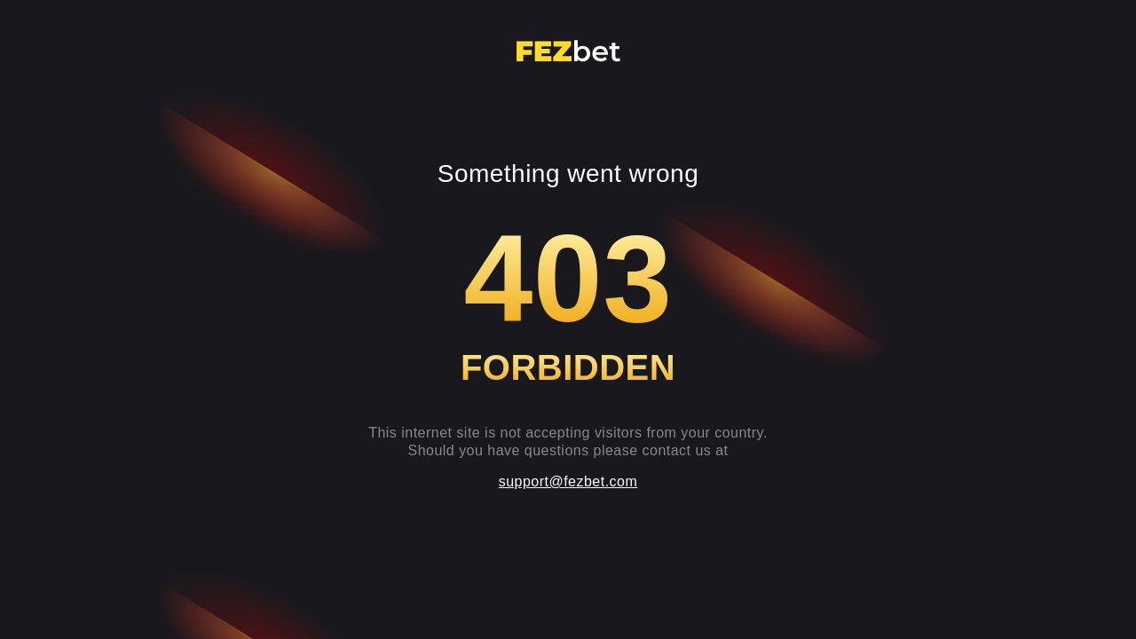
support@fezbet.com (568, 481)
